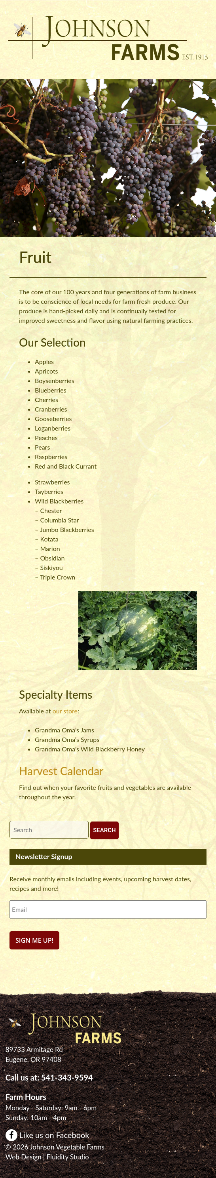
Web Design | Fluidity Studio (47, 1157)
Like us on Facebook (47, 1135)
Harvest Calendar (61, 771)
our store (65, 711)
